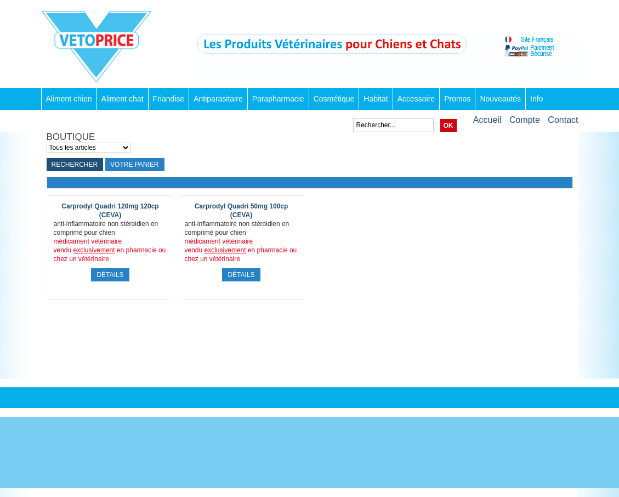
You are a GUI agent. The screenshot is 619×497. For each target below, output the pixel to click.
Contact (563, 120)
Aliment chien (69, 98)
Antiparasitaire (218, 98)
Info (536, 98)
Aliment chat (122, 98)
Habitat (376, 98)
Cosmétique (334, 98)
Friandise (169, 98)
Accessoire (416, 98)
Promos (457, 98)
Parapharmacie (278, 98)
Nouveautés (500, 98)
